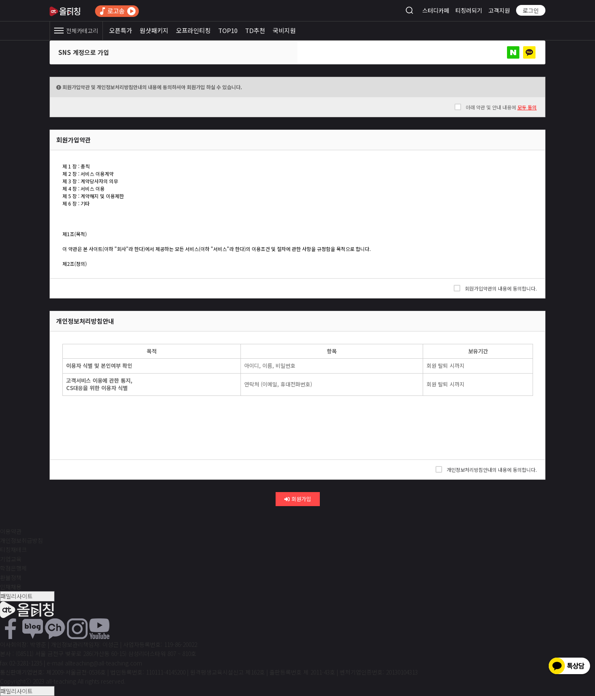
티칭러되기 (468, 10)
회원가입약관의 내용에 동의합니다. (495, 288)
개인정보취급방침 (21, 540)
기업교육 (10, 559)
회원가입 (297, 499)
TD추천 (255, 30)
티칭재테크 (13, 549)
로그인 (531, 10)
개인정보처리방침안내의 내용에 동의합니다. (486, 469)
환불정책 (10, 577)
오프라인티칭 (193, 30)
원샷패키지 (154, 30)
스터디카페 (435, 10)
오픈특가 (120, 30)
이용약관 (10, 531)
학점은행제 (13, 568)
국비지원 (284, 30)
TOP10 (228, 30)
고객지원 (499, 10)
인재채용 (10, 586)
